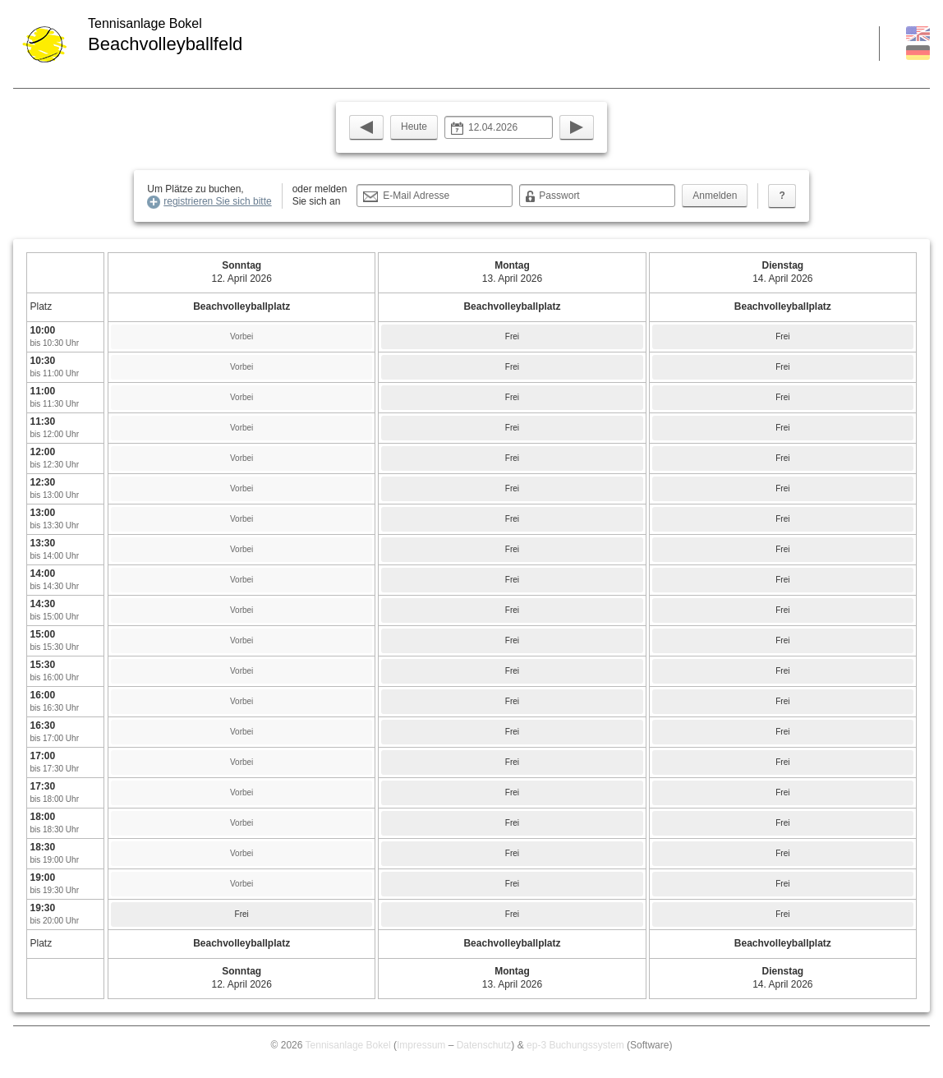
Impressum (421, 1045)
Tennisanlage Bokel (348, 1045)
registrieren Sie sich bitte (217, 201)
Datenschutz (484, 1045)
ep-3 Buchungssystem (575, 1045)
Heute (414, 126)
